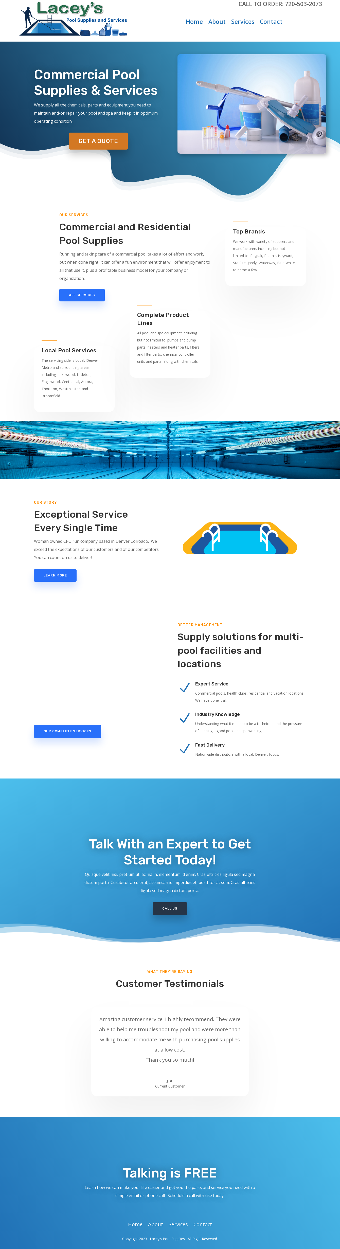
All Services (82, 295)
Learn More (55, 575)
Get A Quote (98, 140)
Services (242, 22)
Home (194, 22)
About (217, 22)
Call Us (169, 908)
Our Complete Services (68, 731)
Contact (271, 22)
